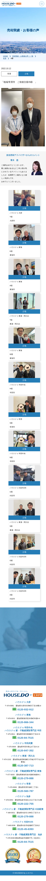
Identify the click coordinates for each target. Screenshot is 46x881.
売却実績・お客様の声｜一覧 (22, 56)
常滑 (4, 58)
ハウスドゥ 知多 (23, 796)
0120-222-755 (25, 803)
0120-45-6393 (25, 829)
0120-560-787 (25, 791)
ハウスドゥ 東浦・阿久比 (23, 756)
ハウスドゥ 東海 (23, 715)
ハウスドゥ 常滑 (23, 784)
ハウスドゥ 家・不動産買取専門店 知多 (23, 834)
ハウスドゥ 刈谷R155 (23, 822)
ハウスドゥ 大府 (23, 702)
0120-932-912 (25, 709)
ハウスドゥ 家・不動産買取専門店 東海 (23, 771)
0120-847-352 (25, 750)
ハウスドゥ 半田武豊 (23, 743)
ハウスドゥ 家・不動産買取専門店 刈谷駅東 (23, 809)
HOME (5, 56)
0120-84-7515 (25, 737)
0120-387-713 (25, 765)
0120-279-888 (25, 778)
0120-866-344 (25, 722)
